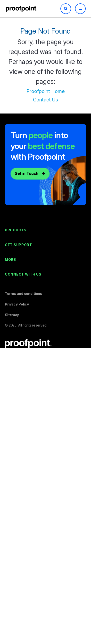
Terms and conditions (23, 293)
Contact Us (45, 100)
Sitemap (12, 315)
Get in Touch (26, 173)
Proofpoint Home (45, 91)
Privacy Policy (17, 304)
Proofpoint (22, 9)
